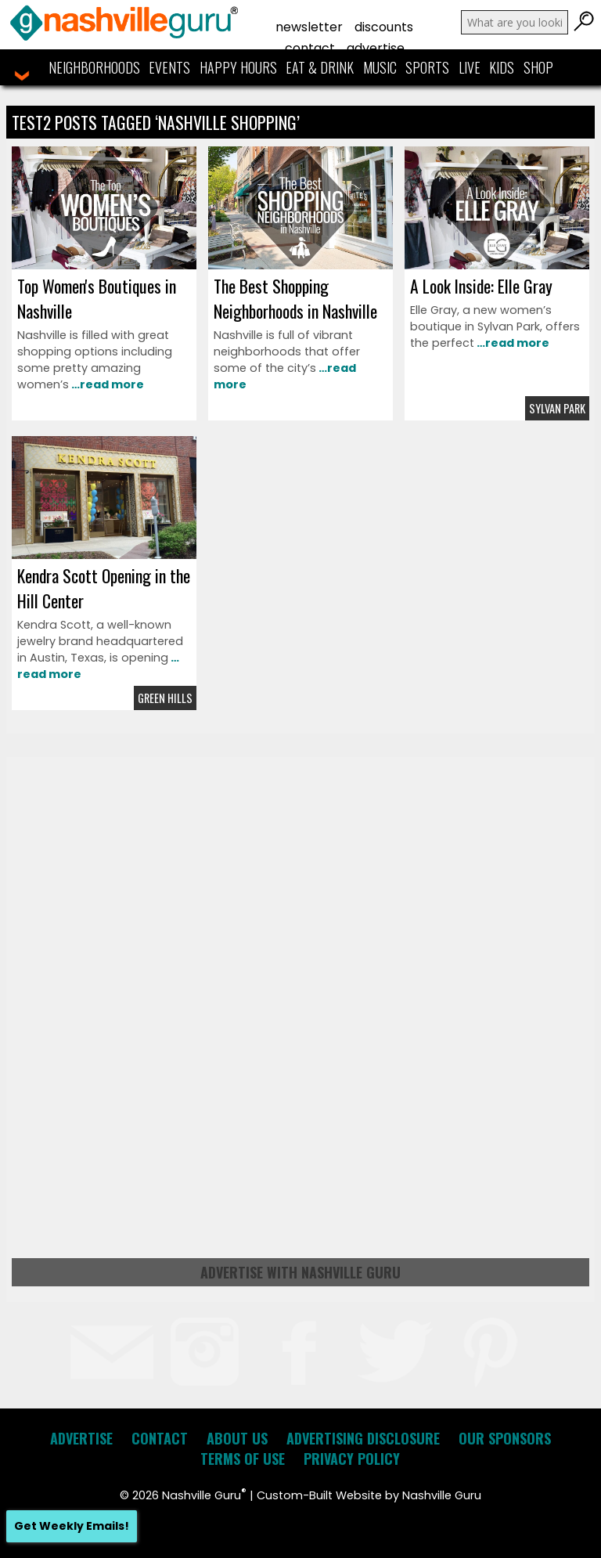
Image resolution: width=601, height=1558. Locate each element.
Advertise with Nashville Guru (300, 1272)
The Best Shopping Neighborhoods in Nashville (295, 298)
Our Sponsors (505, 1438)
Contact (310, 48)
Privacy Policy (352, 1458)
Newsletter (309, 27)
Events (169, 67)
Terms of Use (242, 1458)
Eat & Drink (320, 67)
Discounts (383, 27)
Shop (538, 67)
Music (380, 67)
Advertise (376, 48)
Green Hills (165, 698)
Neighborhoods (94, 67)
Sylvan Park (557, 408)
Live (469, 67)
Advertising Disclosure (363, 1438)
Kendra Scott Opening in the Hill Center (103, 588)
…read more (106, 384)
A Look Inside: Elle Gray (481, 285)
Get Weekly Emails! (71, 1526)
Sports (427, 67)
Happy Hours (238, 67)
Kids (501, 67)
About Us (237, 1438)
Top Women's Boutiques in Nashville (96, 298)
